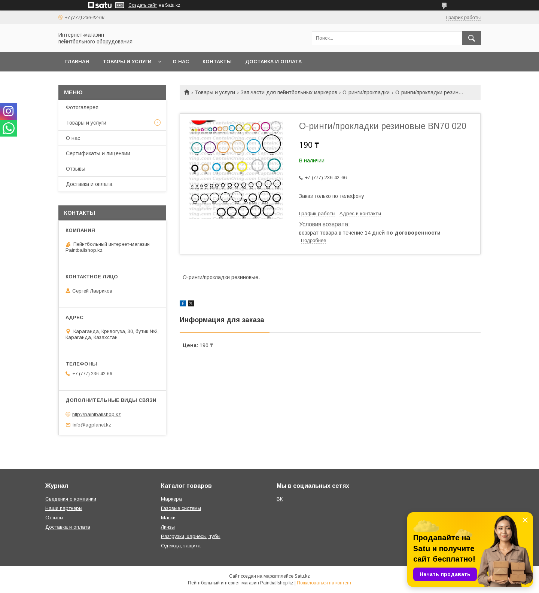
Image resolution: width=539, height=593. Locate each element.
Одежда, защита (181, 545)
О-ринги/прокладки (366, 92)
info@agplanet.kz (92, 425)
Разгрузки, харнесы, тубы (190, 536)
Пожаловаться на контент (324, 583)
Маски (168, 517)
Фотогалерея (82, 107)
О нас (181, 61)
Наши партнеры (63, 508)
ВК (280, 499)
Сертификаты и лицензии (98, 153)
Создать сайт (142, 5)
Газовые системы (181, 508)
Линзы (168, 527)
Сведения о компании (70, 499)
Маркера (171, 499)
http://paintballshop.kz (96, 414)
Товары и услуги (127, 61)
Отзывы (75, 169)
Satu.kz (302, 576)
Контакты (217, 61)
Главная (77, 61)
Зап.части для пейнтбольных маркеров (289, 92)
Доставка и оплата (273, 61)
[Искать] (471, 38)
